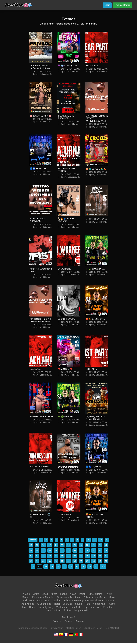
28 (37, 550)
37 (94, 550)
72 (71, 566)
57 (56, 561)
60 (75, 561)
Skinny (28, 600)
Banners (79, 621)
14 (31, 545)
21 (75, 545)
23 (87, 545)
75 (90, 566)
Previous (32, 540)
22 (81, 545)
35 (81, 550)
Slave (112, 597)
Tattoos (108, 600)
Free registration (123, 5)
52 (106, 556)
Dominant (75, 597)
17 (50, 545)
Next (103, 566)
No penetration (82, 610)
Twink (108, 594)
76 (96, 566)
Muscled (49, 597)
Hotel (57, 603)
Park (87, 603)
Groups (68, 621)
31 (56, 550)
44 (56, 556)
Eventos (57, 621)
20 (68, 545)
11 (94, 540)
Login (107, 5)
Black (45, 594)
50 (94, 556)
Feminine (37, 597)
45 (62, 556)
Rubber (67, 600)
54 (37, 561)
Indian (82, 594)
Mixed (54, 594)
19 (62, 545)
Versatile (107, 607)
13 (107, 540)
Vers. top (95, 607)
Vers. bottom (54, 610)
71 (64, 566)
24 (94, 545)
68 (46, 566)
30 (50, 550)
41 (37, 556)
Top (85, 607)
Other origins (95, 594)
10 (88, 540)
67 (39, 566)
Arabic (26, 594)
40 (31, 556)
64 (100, 561)
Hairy (32, 607)
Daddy (38, 600)
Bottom (68, 610)
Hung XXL (75, 607)
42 (43, 556)
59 (68, 561)
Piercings (79, 600)
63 (94, 561)
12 (101, 540)
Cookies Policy (73, 628)
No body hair (99, 603)
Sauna (78, 603)
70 (58, 566)
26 (106, 545)
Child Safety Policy (93, 628)
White (36, 594)
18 (56, 545)
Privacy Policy (56, 628)
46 (68, 556)
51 (100, 556)
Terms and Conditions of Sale (32, 628)
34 (75, 550)
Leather (56, 600)
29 (43, 550)
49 (87, 556)
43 (50, 556)
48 (81, 556)
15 (37, 545)
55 (43, 561)
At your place (44, 603)
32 (62, 550)
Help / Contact (112, 628)
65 (106, 561)
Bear (47, 600)
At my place (28, 603)
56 (50, 561)
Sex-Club (67, 603)
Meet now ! (68, 617)
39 (106, 550)
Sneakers (62, 597)
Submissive (89, 597)
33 (68, 550)
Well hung (61, 607)
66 (33, 566)
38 (100, 550)
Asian (73, 594)
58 (62, 561)
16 (43, 545)
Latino (63, 594)
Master (102, 597)
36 (87, 550)
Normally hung (45, 607)
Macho (25, 597)
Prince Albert (94, 600)
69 (52, 566)
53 (31, 561)
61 (81, 561)
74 (83, 566)
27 (31, 550)
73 (77, 566)
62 (87, 561)
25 (100, 545)
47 (75, 556)
